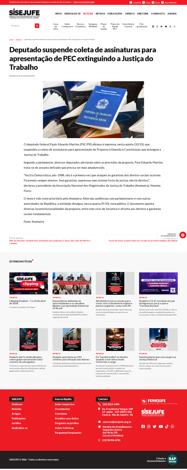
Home (11, 41)
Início (58, 13)
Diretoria (142, 13)
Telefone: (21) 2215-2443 (83, 2)
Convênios (61, 415)
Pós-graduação (142, 25)
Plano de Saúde (104, 27)
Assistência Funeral (128, 25)
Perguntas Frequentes (68, 434)
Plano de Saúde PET (115, 27)
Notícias (88, 13)
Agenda (172, 13)
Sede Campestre (67, 25)
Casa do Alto (55, 27)
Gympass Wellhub (92, 25)
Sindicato (17, 405)
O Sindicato (158, 13)
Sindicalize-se (72, 13)
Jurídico (130, 13)
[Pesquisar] (37, 26)
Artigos (100, 13)
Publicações (114, 13)
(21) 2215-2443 (111, 405)
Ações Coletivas (64, 429)
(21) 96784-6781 (111, 441)
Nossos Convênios (80, 25)
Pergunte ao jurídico (67, 424)
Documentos (62, 410)
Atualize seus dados (67, 419)
